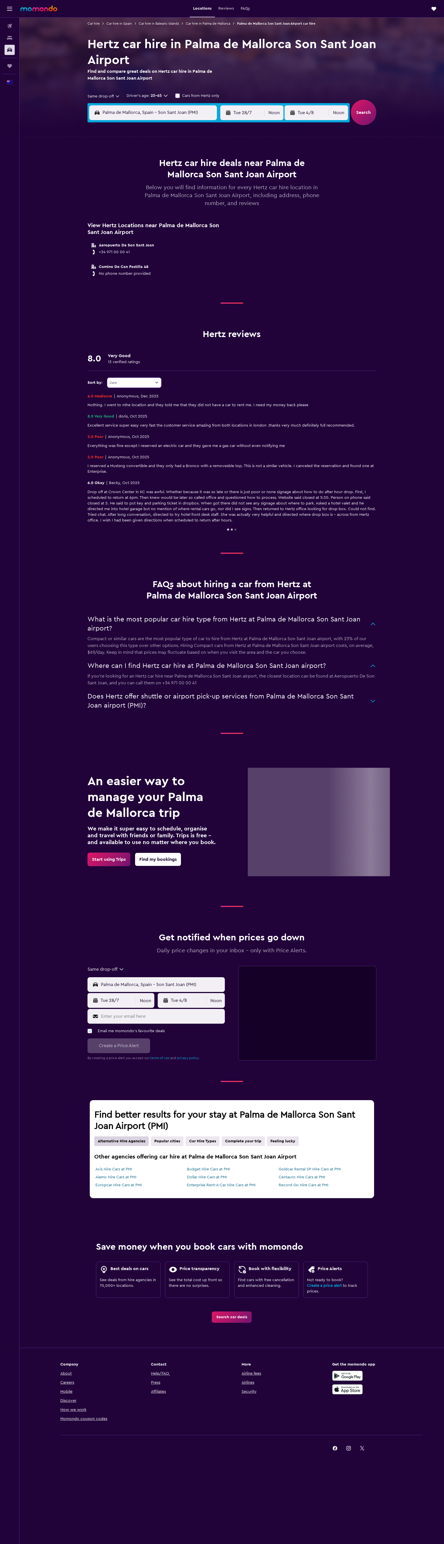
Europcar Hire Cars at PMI (118, 1185)
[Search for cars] (9, 50)
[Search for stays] (9, 38)
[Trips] (9, 66)
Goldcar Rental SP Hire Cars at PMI (310, 1169)
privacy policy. (188, 1058)
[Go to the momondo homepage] (38, 8)
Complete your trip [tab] (243, 1141)
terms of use (159, 1058)
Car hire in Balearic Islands (159, 23)
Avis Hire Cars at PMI (113, 1169)
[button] (9, 9)
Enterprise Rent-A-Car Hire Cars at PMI (221, 1185)
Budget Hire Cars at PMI (208, 1169)
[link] (108, 859)
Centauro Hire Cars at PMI (302, 1177)
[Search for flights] (9, 26)
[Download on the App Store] (347, 1389)
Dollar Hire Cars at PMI (207, 1177)
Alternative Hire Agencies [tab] (121, 1141)
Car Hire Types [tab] (202, 1141)
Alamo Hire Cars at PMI (115, 1177)
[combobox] (103, 96)
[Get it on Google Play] (347, 1376)
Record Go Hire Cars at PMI (303, 1185)
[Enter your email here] (162, 1016)
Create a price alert (324, 1286)
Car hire (93, 23)
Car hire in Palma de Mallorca (208, 23)
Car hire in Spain (119, 23)
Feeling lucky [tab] (282, 1141)
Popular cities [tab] (167, 1141)
